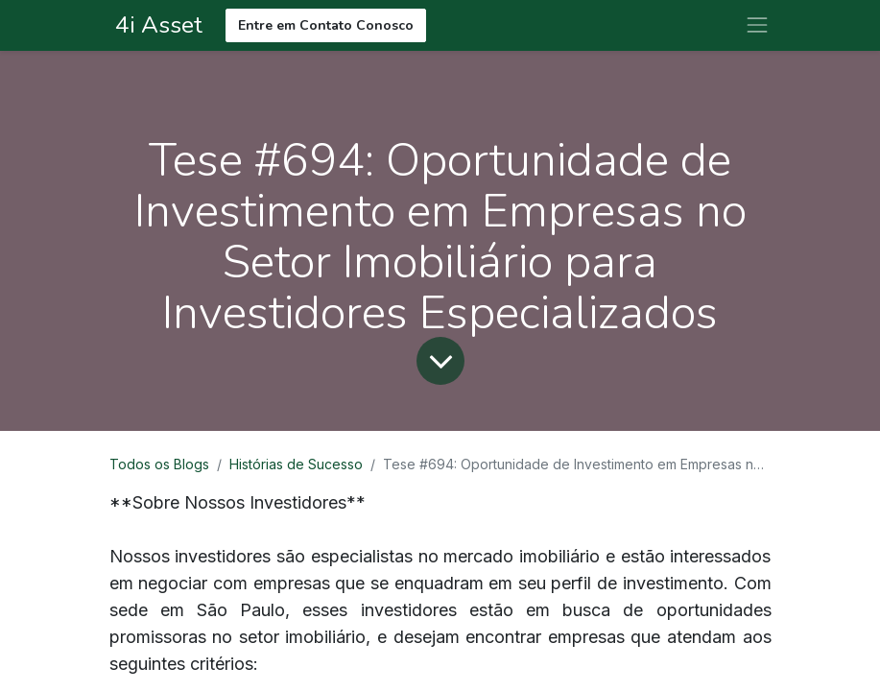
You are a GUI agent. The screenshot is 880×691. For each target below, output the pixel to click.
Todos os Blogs (159, 464)
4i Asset (155, 25)
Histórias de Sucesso (296, 464)
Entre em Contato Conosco (326, 25)
